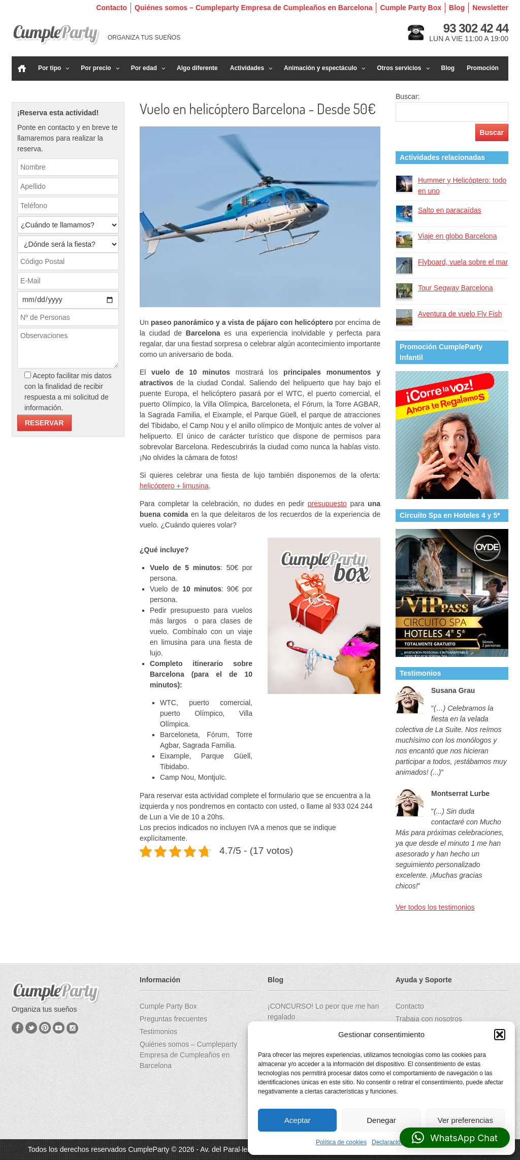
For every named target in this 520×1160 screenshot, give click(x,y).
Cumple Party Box (410, 8)
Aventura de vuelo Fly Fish (460, 314)
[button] (500, 1035)
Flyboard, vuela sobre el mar (463, 262)
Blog (457, 8)
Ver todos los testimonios (435, 907)
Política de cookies (341, 1142)
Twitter (31, 1028)
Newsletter (490, 8)
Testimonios (158, 1032)
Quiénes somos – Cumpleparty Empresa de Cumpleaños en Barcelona (253, 8)
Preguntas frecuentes (173, 1019)
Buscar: (407, 96)
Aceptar (297, 1120)
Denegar (381, 1120)
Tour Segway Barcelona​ (455, 288)
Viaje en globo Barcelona (457, 236)
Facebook (17, 1028)
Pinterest (45, 1028)
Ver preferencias (465, 1120)
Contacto (111, 8)
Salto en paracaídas (449, 210)
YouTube (58, 1028)
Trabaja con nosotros (429, 1019)
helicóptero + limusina (174, 486)
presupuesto (327, 504)
